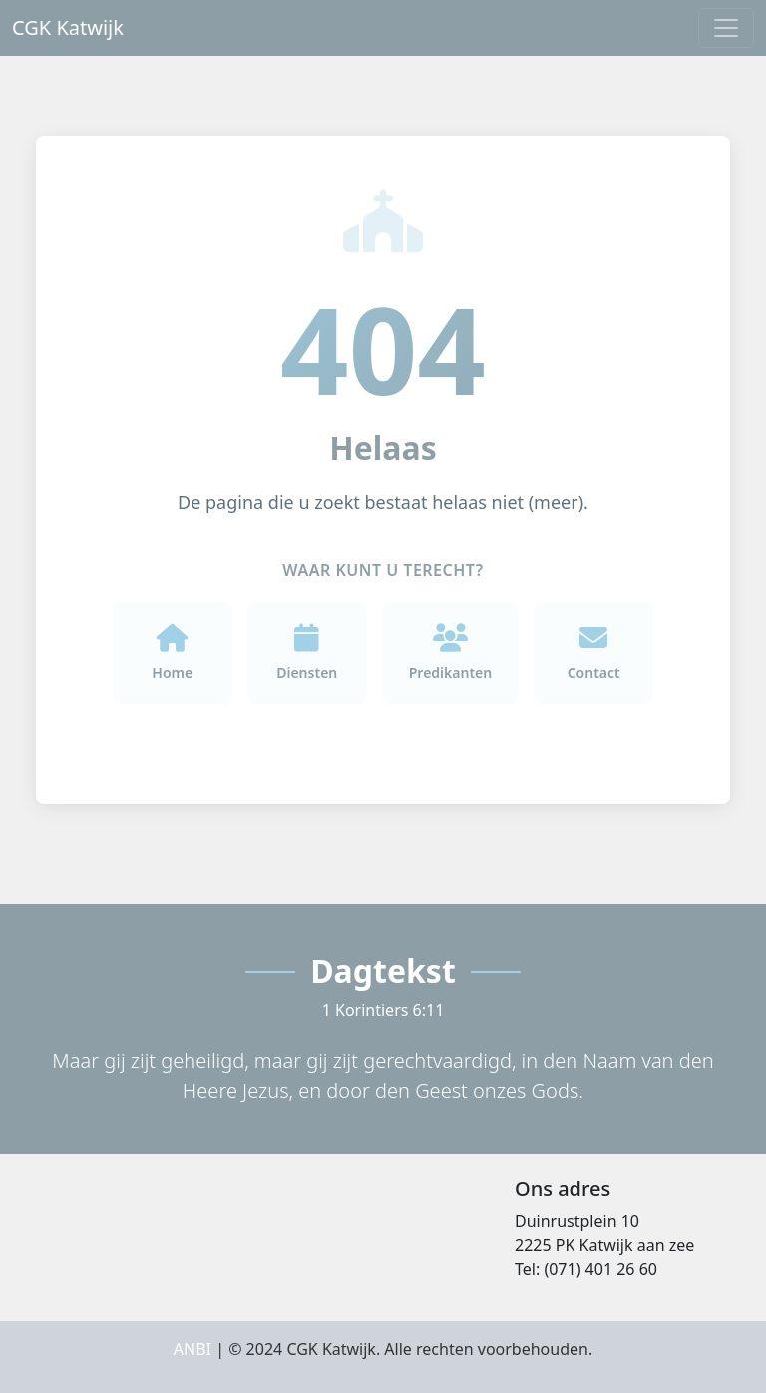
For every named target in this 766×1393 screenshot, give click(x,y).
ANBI (192, 1349)
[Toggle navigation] (726, 28)
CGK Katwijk (68, 27)
